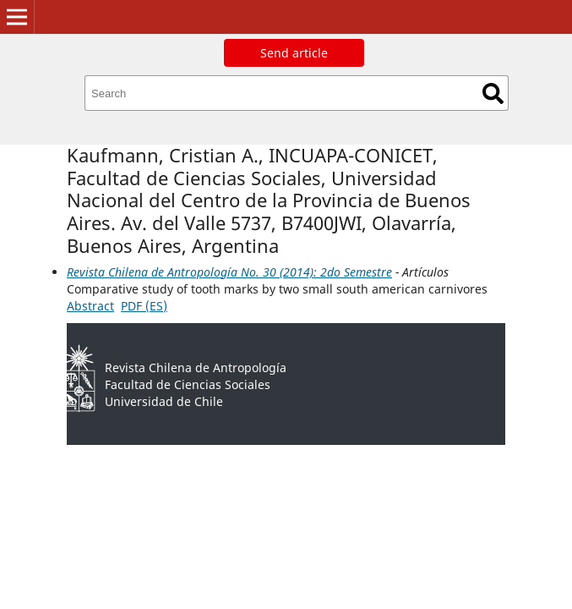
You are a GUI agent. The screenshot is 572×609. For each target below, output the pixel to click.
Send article (294, 53)
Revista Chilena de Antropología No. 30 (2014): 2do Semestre (229, 272)
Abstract (90, 306)
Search (493, 93)
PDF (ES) (144, 306)
